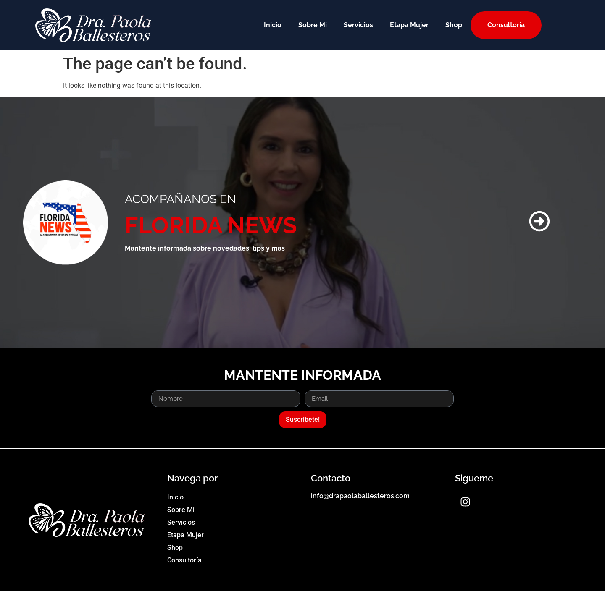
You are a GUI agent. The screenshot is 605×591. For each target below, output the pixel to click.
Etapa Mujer (409, 25)
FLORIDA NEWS (211, 225)
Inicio (272, 25)
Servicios (358, 25)
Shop (453, 25)
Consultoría (506, 25)
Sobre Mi (312, 25)
